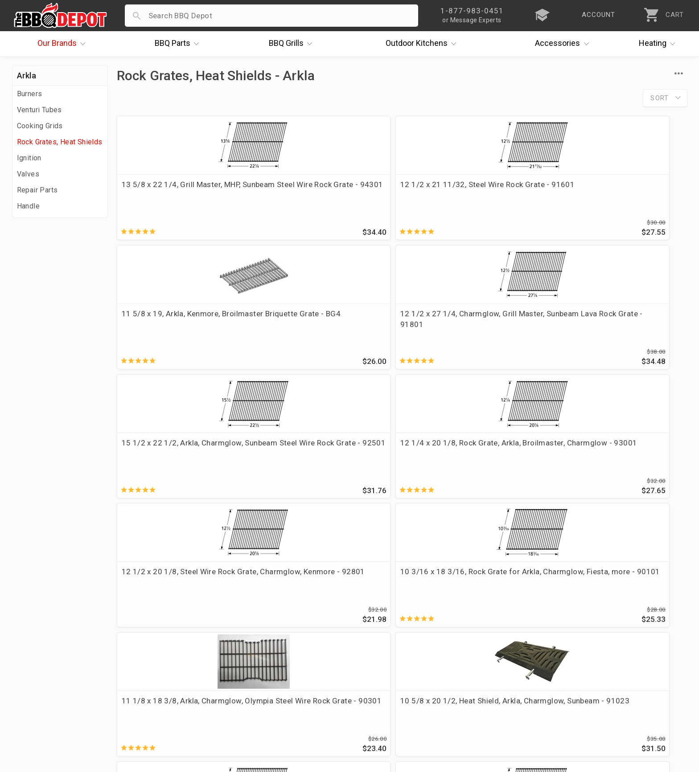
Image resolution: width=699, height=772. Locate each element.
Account (252, 618)
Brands (63, 43)
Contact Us (34, 695)
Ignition (29, 158)
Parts (179, 43)
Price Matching (40, 618)
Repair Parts (37, 190)
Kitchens (423, 43)
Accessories (564, 43)
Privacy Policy (262, 682)
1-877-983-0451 (494, 633)
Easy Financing (40, 657)
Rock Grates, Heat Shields (60, 142)
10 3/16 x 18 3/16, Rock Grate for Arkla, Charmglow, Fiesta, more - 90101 (616, 328)
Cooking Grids (40, 126)
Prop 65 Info (260, 670)
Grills (293, 43)
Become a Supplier (47, 670)
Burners (29, 94)
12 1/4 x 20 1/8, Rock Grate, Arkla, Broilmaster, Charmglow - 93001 (327, 323)
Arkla (27, 75)
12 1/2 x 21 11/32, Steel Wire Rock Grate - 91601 (328, 190)
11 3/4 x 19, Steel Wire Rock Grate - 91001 (619, 456)
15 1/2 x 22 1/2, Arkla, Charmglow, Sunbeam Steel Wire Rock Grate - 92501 (182, 328)
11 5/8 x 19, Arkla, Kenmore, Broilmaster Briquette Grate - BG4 (470, 190)
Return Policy (261, 631)
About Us (30, 605)
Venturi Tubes (39, 110)
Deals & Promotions (49, 644)
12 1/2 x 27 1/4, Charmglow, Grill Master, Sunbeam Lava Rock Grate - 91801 (618, 195)
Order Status (260, 605)
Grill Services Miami (273, 657)
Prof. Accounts (41, 682)
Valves (28, 174)
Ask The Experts (649, 540)
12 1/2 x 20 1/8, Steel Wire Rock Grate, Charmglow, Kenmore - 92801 (468, 328)
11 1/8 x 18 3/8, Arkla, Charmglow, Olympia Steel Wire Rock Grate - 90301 (182, 461)
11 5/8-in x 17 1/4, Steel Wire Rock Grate (472, 456)
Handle (28, 206)
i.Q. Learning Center (49, 631)
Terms (249, 695)
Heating (659, 43)
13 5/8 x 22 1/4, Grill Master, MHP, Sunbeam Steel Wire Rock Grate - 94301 (181, 195)
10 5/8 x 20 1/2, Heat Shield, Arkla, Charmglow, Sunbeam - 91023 (327, 456)
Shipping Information (275, 644)
